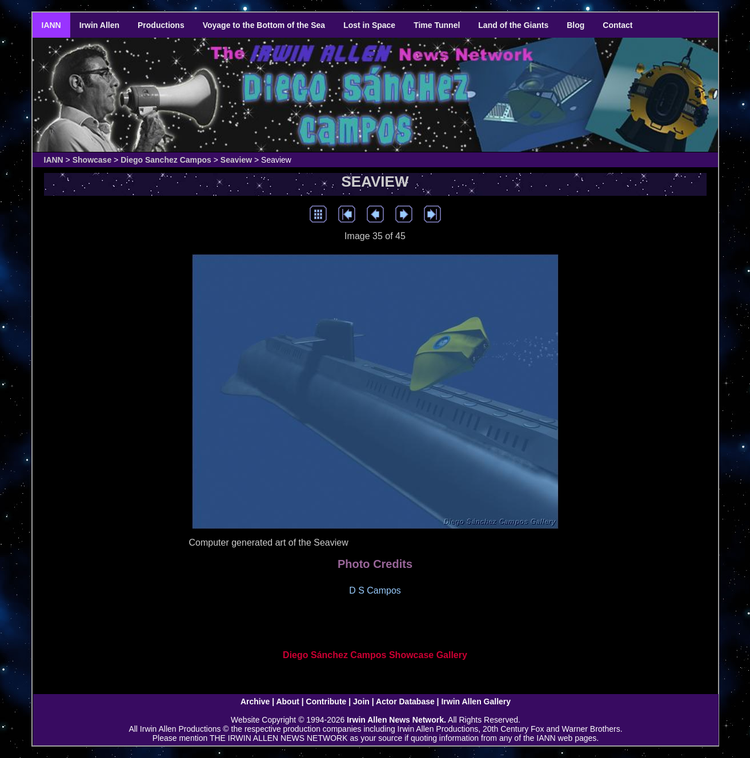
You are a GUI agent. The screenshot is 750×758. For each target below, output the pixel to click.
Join (361, 701)
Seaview (236, 159)
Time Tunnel (437, 25)
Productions (161, 25)
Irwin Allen (99, 25)
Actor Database (405, 701)
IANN (51, 25)
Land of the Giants (513, 25)
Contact (617, 25)
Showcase (92, 159)
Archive (255, 701)
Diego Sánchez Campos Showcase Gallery (375, 655)
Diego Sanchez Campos (166, 159)
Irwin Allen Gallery (476, 701)
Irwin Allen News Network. (396, 719)
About (287, 701)
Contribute (326, 701)
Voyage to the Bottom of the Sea (264, 25)
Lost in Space (369, 25)
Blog (575, 25)
